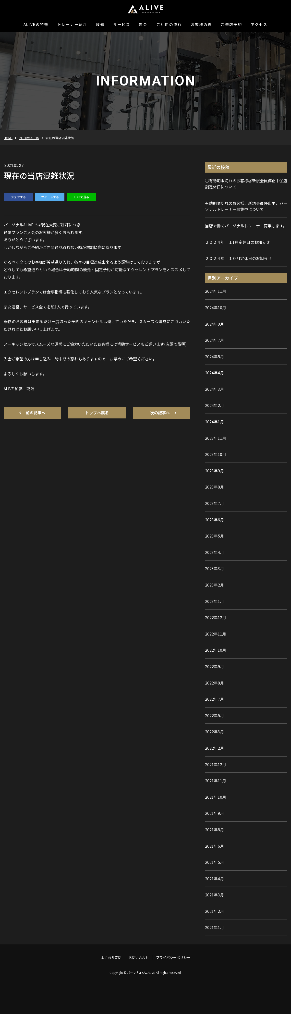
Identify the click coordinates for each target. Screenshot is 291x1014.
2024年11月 (215, 291)
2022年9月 (214, 666)
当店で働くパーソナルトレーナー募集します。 (246, 226)
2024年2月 (214, 405)
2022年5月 (214, 715)
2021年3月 (214, 895)
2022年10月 (215, 650)
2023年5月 (214, 536)
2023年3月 (214, 568)
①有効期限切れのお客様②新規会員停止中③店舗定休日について (246, 184)
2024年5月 (214, 356)
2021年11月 (215, 780)
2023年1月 (214, 601)
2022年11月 (215, 634)
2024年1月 (214, 422)
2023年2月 (214, 585)
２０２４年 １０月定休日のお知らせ (238, 258)
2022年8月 (214, 683)
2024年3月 (214, 389)
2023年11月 (215, 438)
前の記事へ (35, 412)
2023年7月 (214, 503)
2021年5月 (214, 862)
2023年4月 (214, 552)
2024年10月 (215, 307)
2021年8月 (214, 829)
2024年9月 (214, 324)
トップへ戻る (97, 412)
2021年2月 (214, 911)
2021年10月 (215, 797)
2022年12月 (215, 617)
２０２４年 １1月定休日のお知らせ (237, 242)
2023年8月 (214, 487)
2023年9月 (214, 471)
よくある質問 (111, 957)
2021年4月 (214, 878)
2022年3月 (214, 731)
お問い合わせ (138, 957)
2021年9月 (214, 813)
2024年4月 (214, 373)
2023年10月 (215, 454)
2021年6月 (214, 846)
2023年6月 (214, 520)
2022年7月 (214, 699)
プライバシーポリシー (173, 957)
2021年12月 (215, 764)
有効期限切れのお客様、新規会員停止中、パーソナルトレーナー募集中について (246, 206)
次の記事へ (160, 412)
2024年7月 (214, 340)
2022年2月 (214, 748)
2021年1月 (214, 927)
